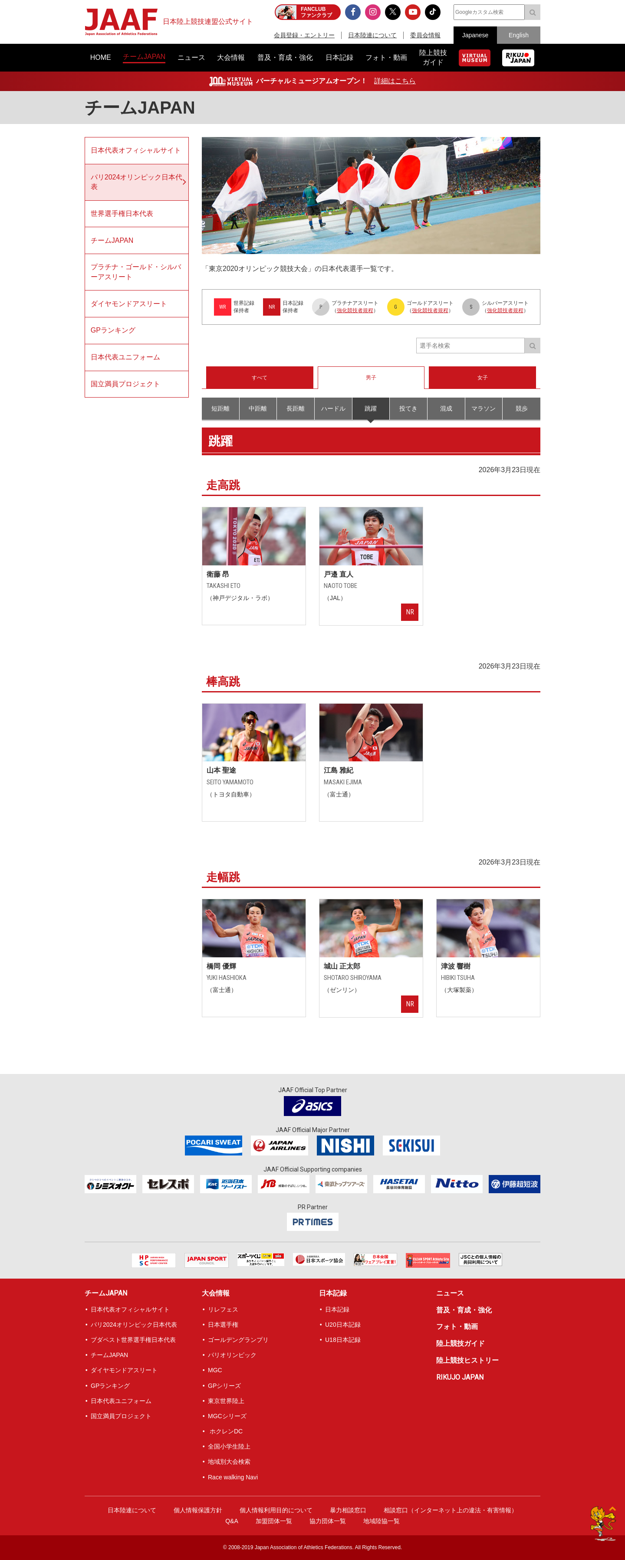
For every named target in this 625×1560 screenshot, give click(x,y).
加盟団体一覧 (274, 1521)
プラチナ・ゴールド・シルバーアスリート (136, 271)
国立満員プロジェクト (125, 384)
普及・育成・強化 (464, 1310)
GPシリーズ (224, 1385)
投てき (408, 408)
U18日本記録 (343, 1339)
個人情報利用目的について (276, 1510)
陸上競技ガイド (460, 1343)
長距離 (295, 408)
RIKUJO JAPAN (460, 1377)
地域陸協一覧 (381, 1521)
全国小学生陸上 (229, 1446)
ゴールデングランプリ (238, 1339)
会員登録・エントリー (304, 35)
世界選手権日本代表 (122, 213)
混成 (446, 408)
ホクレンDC (225, 1431)
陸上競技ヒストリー (467, 1360)
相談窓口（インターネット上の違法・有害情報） (450, 1510)
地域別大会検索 (229, 1461)
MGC (215, 1370)
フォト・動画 (457, 1326)
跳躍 (371, 408)
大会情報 (216, 1293)
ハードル (333, 408)
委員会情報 (425, 35)
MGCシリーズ (227, 1416)
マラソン (483, 408)
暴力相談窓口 (348, 1510)
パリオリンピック (232, 1354)
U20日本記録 (343, 1324)
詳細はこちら (395, 81)
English (519, 35)
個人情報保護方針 (198, 1510)
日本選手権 (223, 1324)
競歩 (522, 408)
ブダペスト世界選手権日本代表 (133, 1339)
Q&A (231, 1521)
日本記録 (333, 1293)
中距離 (258, 408)
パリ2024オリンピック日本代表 (137, 181)
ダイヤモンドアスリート (129, 303)
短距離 (220, 408)
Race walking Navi (233, 1477)
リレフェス (223, 1309)
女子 (482, 378)
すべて (259, 378)
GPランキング (113, 330)
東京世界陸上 (226, 1400)
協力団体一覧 (327, 1521)
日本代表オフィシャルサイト (136, 150)
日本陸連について (372, 35)
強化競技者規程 (355, 310)
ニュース (450, 1293)
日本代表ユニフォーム (125, 357)
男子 (371, 378)
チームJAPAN (112, 240)
